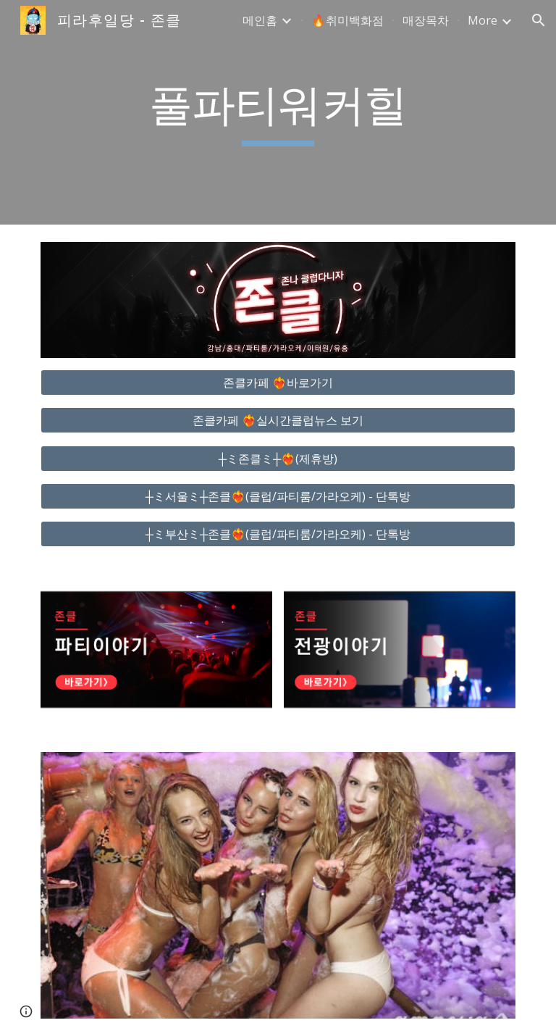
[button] (538, 20)
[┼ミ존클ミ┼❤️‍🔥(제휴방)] (277, 458)
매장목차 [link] (426, 20)
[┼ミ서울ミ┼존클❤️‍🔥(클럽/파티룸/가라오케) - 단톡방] (277, 496)
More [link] (482, 20)
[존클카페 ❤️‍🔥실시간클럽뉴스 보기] (277, 420)
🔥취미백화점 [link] (347, 20)
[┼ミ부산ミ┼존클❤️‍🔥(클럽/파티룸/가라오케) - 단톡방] (277, 533)
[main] (278, 112)
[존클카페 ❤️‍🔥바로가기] (277, 382)
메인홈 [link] (260, 20)
